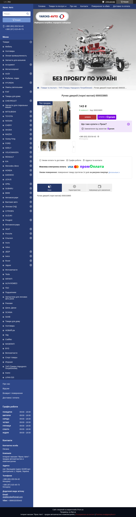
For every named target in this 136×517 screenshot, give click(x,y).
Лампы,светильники (13, 87)
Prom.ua (80, 510)
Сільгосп (9, 238)
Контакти (84, 6)
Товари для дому (12, 321)
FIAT (7, 92)
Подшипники (10, 292)
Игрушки (9, 362)
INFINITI (8, 279)
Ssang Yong (10, 139)
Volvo (7, 247)
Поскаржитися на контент (85, 514)
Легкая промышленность (16, 56)
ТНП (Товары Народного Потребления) (15, 367)
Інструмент (10, 65)
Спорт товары (11, 357)
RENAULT (9, 157)
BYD (7, 348)
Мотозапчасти (11, 270)
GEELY (8, 148)
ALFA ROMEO (11, 283)
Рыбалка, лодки (12, 78)
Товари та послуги (56, 6)
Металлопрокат (12, 69)
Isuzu (7, 243)
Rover (7, 261)
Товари (6, 42)
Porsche (8, 234)
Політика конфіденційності (105, 514)
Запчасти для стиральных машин (16, 106)
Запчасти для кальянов (15, 60)
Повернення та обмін (101, 6)
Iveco (7, 256)
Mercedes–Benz (12, 166)
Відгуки (6, 388)
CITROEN (9, 211)
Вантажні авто (11, 202)
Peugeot (8, 220)
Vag (6, 335)
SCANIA (8, 312)
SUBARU (9, 188)
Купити (88, 117)
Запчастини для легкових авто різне (16, 298)
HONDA (8, 170)
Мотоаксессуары (12, 225)
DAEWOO (9, 175)
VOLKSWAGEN (11, 152)
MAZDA (8, 134)
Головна (41, 6)
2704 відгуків (110, 2)
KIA (6, 161)
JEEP (7, 252)
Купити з (107, 117)
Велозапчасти (11, 353)
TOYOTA (9, 116)
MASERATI (10, 344)
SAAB (7, 317)
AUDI (7, 74)
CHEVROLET (11, 101)
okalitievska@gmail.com (13, 497)
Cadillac (8, 339)
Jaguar (8, 265)
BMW (7, 193)
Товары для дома (12, 96)
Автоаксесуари (11, 197)
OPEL (7, 184)
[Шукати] (28, 13)
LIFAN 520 (9, 377)
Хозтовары (10, 51)
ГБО (7, 288)
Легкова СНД (11, 206)
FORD (8, 143)
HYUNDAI (9, 83)
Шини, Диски (10, 308)
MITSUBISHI (10, 112)
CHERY (8, 125)
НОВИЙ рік (10, 330)
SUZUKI (8, 216)
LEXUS (8, 179)
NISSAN (8, 121)
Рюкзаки (8, 303)
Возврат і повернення (13, 393)
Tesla (7, 274)
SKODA (8, 130)
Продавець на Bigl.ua (68, 512)
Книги (7, 373)
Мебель (8, 47)
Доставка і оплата (11, 398)
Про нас (6, 384)
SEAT (7, 229)
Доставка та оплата (121, 6)
